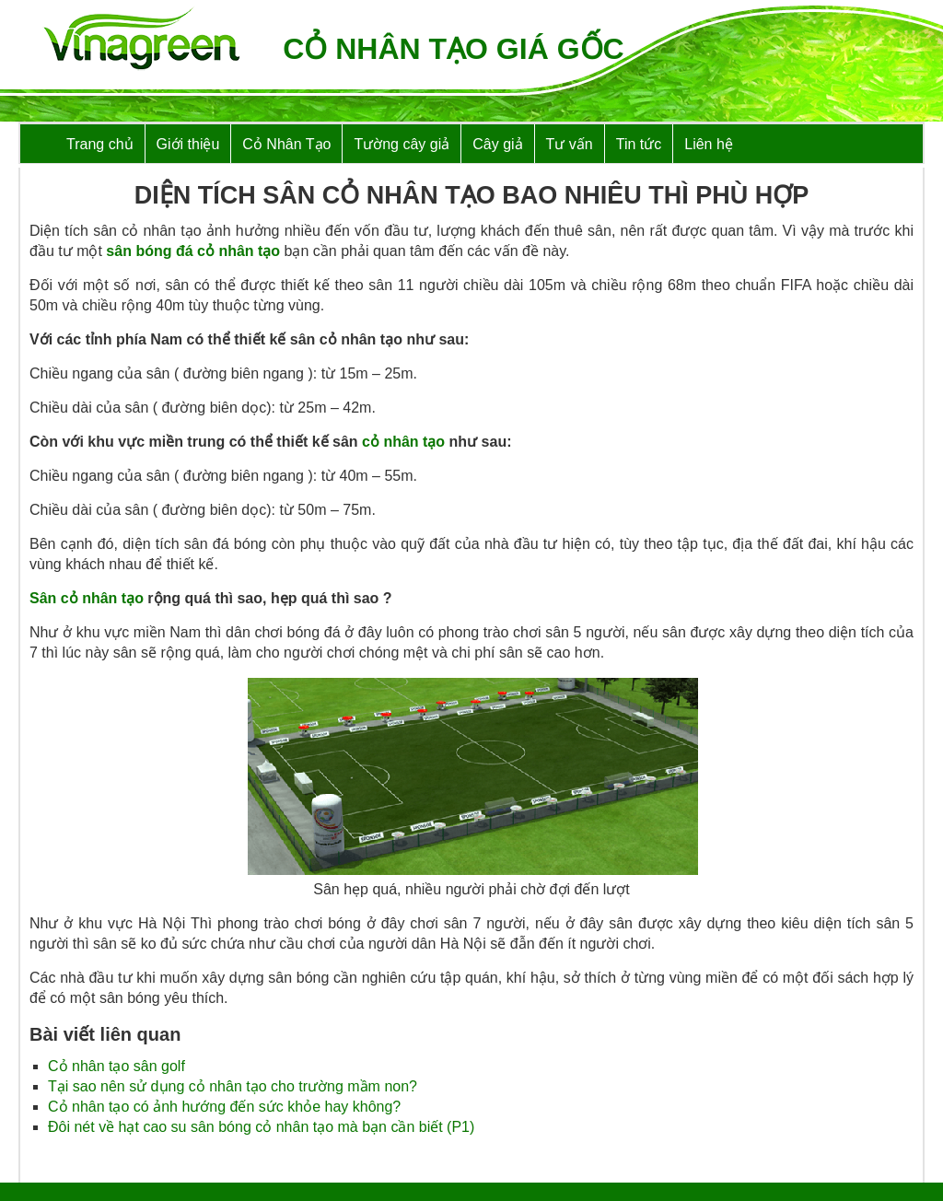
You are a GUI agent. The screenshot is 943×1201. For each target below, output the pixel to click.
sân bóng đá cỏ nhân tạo (193, 251)
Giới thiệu (188, 144)
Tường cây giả (401, 144)
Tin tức (639, 144)
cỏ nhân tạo (403, 441)
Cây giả (497, 144)
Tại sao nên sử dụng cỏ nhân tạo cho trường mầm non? (232, 1086)
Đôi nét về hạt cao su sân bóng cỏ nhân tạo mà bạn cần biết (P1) (261, 1127)
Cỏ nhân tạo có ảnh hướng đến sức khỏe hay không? (224, 1106)
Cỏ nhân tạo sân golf (116, 1066)
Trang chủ (100, 144)
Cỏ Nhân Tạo (286, 144)
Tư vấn (569, 144)
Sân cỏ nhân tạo (86, 598)
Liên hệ (708, 144)
